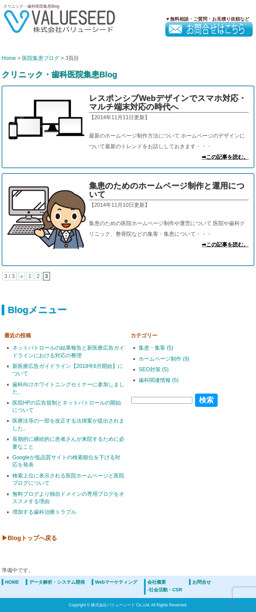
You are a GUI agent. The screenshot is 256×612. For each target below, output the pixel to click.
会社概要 (156, 582)
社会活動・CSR (165, 589)
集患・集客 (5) (156, 348)
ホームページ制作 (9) (164, 359)
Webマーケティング (116, 582)
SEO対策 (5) (154, 369)
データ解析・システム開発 (57, 582)
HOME (12, 582)
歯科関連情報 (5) (159, 380)
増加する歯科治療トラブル (44, 512)
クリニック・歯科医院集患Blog (59, 74)
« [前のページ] (21, 276)
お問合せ (201, 582)
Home (9, 58)
